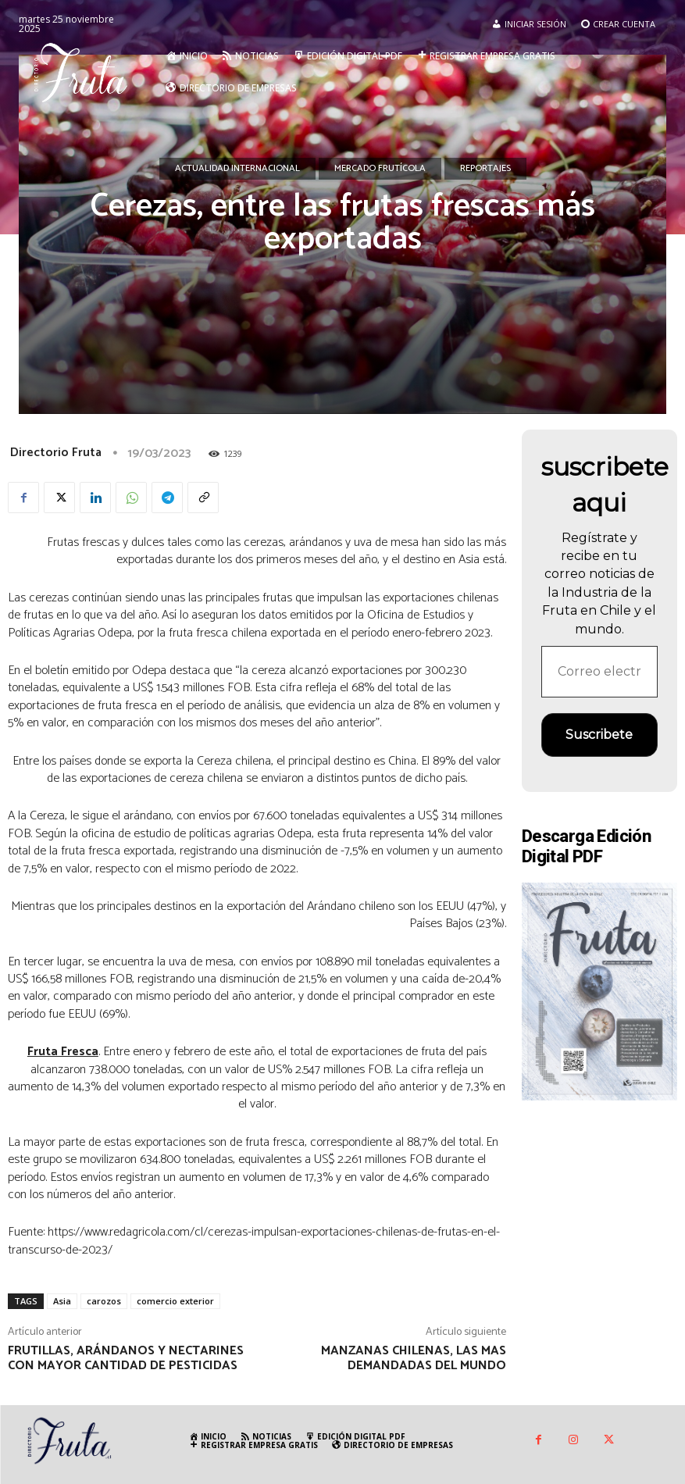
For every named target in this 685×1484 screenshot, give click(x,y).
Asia (62, 1301)
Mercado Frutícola (380, 169)
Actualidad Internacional (237, 169)
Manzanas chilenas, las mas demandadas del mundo (413, 1358)
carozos (104, 1301)
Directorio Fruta (56, 452)
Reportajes (485, 169)
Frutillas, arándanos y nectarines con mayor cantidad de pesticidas (126, 1358)
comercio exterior (175, 1301)
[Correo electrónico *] (599, 671)
